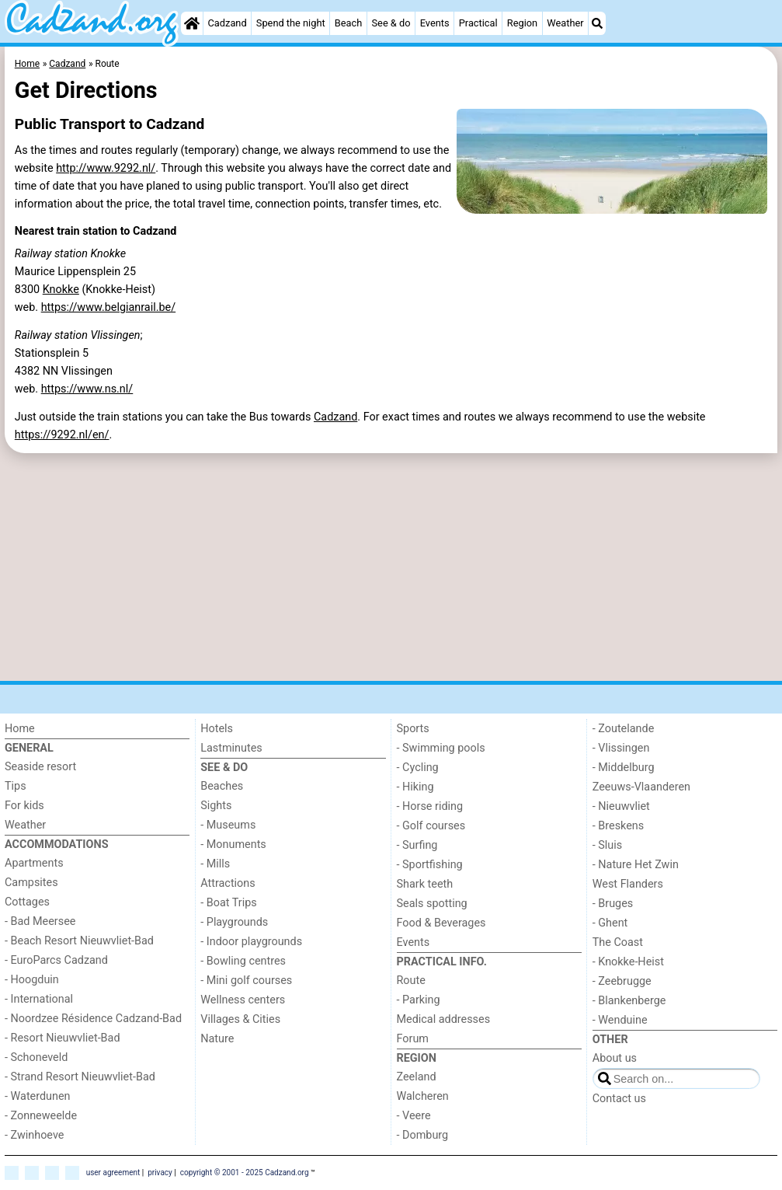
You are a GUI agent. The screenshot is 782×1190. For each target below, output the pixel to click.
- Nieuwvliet (621, 806)
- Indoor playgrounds (251, 941)
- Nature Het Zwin (636, 864)
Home (20, 728)
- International (39, 999)
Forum (413, 1038)
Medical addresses (444, 1019)
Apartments (34, 863)
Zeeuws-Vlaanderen (641, 787)
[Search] (597, 23)
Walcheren (423, 1096)
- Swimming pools (441, 748)
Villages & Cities (240, 1019)
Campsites (31, 882)
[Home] (192, 23)
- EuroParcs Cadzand (56, 960)
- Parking (418, 1000)
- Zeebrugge (622, 981)
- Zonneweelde (41, 1115)
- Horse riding (430, 806)
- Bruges (613, 903)
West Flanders (628, 884)
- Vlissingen (621, 748)
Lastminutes (231, 748)
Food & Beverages (441, 923)
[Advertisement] (391, 567)
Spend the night (290, 23)
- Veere (414, 1115)
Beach (348, 23)
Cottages (27, 902)
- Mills (215, 864)
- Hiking (415, 787)
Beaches (221, 786)
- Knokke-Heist (628, 961)
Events (435, 23)
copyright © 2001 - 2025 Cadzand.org (244, 1172)
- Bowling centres (243, 961)
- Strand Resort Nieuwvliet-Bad (80, 1077)
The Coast (618, 942)
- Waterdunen (38, 1096)
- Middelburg (624, 767)
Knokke (61, 289)
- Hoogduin (32, 979)
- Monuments (233, 844)
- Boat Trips (228, 902)
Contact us (619, 1098)
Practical (478, 23)
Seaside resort (40, 766)
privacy (160, 1172)
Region (522, 23)
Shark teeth (425, 884)
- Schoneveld (36, 1057)
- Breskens (618, 825)
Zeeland (416, 1077)
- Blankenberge (629, 1000)
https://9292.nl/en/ (62, 434)
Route (411, 980)
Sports (413, 728)
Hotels (216, 728)
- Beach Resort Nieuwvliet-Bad (79, 940)
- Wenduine (620, 1020)
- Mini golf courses (246, 980)
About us (615, 1058)
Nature (217, 1038)
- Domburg (423, 1135)
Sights (215, 805)
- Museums (227, 825)
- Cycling (418, 767)
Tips (15, 786)
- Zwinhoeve (34, 1135)
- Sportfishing (430, 864)
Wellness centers (242, 1000)
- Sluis (607, 845)
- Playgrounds (234, 922)
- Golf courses (431, 825)
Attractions (227, 883)
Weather (565, 23)
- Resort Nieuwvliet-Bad (62, 1038)
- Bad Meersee (40, 921)
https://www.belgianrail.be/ (108, 307)
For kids (24, 805)
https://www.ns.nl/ (87, 389)
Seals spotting (432, 903)
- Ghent (610, 923)
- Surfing (417, 845)
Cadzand (227, 23)
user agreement (113, 1172)
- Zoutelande (624, 728)
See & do (391, 23)
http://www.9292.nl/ (105, 168)
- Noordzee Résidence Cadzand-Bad (93, 1018)
